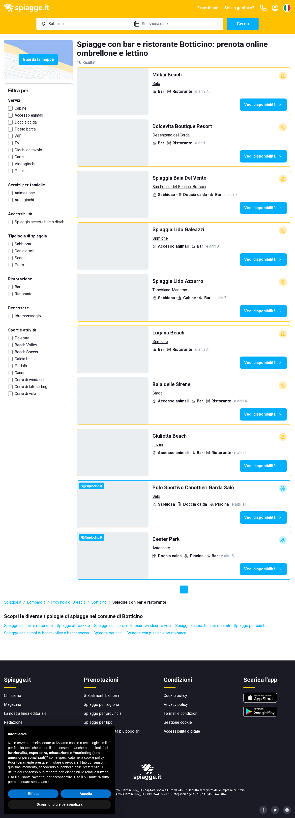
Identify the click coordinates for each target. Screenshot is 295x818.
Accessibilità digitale (182, 731)
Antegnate (161, 548)
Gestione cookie (178, 722)
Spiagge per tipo (98, 722)
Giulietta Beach (169, 436)
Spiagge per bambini (251, 625)
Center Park (166, 539)
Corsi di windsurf (29, 379)
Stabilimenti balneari (101, 695)
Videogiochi (25, 164)
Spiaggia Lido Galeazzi (178, 229)
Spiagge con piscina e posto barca (156, 633)
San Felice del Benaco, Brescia (179, 186)
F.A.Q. (8, 731)
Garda (157, 393)
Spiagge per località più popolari (112, 731)
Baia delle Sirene (171, 384)
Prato (19, 264)
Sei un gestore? (239, 7)
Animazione (25, 193)
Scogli (20, 258)
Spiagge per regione (101, 704)
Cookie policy (175, 695)
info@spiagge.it (183, 794)
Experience (207, 7)
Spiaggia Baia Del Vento (179, 178)
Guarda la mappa (38, 59)
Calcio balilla (25, 359)
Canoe (20, 372)
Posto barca (25, 129)
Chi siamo (12, 695)
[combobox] (83, 24)
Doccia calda (26, 122)
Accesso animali (29, 115)
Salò (156, 83)
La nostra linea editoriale (25, 713)
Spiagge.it (12, 602)
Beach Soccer (26, 352)
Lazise (158, 444)
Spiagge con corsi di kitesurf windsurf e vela (132, 625)
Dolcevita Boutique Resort (182, 126)
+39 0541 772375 (159, 794)
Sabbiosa (23, 244)
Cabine (21, 108)
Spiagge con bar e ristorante (28, 625)
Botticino (99, 602)
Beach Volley (26, 345)
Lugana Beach (168, 333)
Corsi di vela (25, 393)
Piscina (21, 170)
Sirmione (160, 238)
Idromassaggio (28, 316)
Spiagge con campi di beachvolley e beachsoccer (46, 633)
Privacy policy (176, 704)
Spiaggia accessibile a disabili (41, 222)
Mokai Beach (167, 75)
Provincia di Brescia (68, 602)
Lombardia (36, 602)
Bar (17, 287)
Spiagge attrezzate (73, 625)
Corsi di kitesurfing (31, 386)
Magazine (12, 704)
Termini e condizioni (181, 713)
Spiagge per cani (107, 633)
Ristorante (23, 294)
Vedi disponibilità (263, 104)
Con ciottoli (24, 251)
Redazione (13, 722)
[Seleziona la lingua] (287, 8)
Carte (19, 157)
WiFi (18, 136)
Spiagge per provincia (102, 713)
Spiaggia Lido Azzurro (177, 281)
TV (17, 143)
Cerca (243, 23)
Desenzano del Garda (171, 135)
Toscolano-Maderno (169, 290)
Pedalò (21, 365)
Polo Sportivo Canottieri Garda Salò (193, 488)
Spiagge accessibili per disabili (202, 625)
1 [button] (184, 589)
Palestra (22, 338)
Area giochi (24, 199)
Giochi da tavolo (28, 150)
